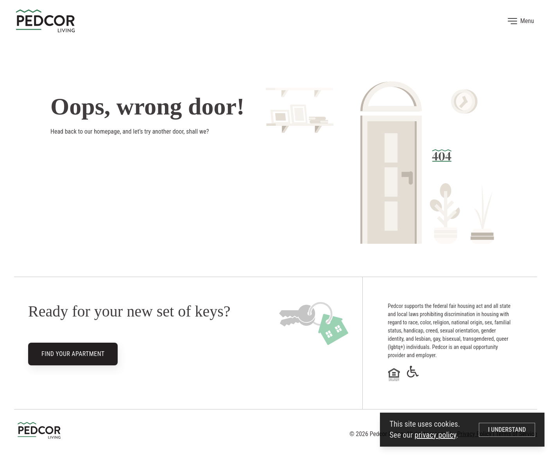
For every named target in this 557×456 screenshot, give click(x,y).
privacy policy (435, 435)
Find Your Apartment (72, 354)
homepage (107, 131)
